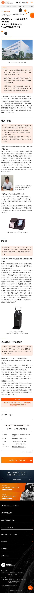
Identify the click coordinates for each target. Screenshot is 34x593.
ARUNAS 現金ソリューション (10, 505)
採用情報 (4, 548)
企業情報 (4, 541)
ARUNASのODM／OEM (8, 520)
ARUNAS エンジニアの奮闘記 (10, 534)
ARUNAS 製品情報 (6, 512)
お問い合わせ (5, 555)
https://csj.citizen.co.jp (18, 446)
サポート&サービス (7, 527)
